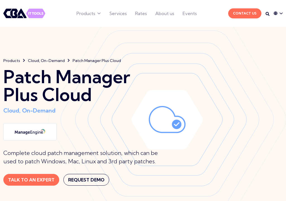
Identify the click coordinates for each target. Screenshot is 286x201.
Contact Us (245, 13)
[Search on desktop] (268, 14)
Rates (141, 13)
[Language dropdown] (278, 13)
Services (118, 13)
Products (86, 13)
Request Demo (86, 180)
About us (164, 13)
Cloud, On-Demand (46, 60)
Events (190, 13)
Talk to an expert (31, 180)
